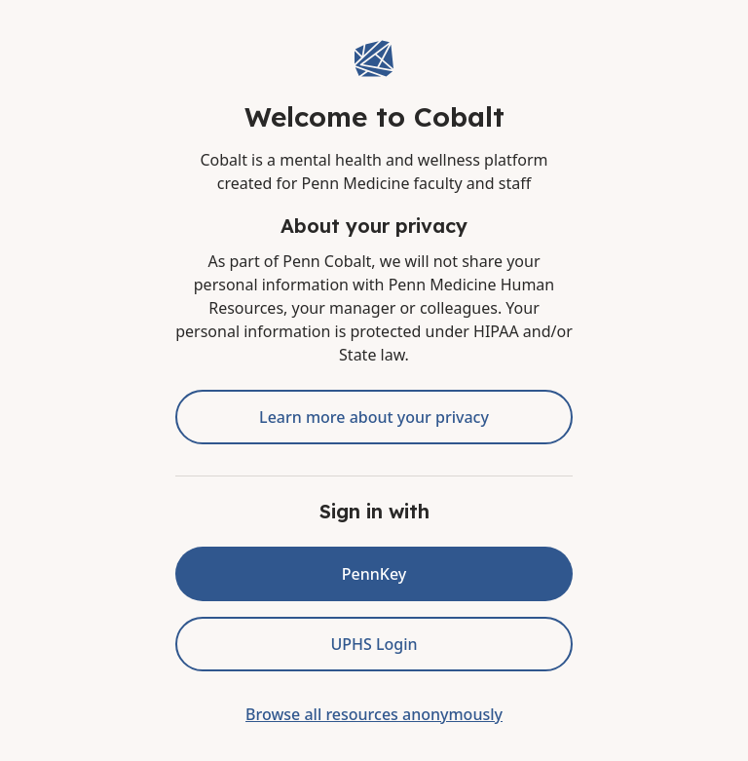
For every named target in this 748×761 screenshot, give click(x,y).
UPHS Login (373, 644)
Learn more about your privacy (374, 417)
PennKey (374, 574)
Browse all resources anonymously (374, 714)
